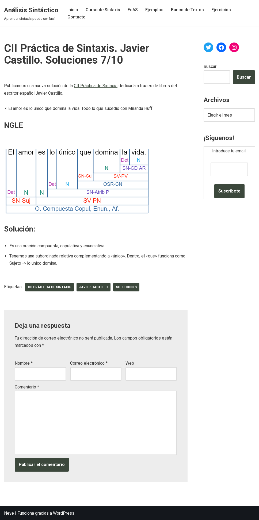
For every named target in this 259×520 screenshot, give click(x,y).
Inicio (72, 9)
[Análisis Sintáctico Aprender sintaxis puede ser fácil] (31, 13)
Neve (9, 513)
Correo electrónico (89, 363)
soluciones (126, 287)
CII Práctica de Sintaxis (95, 85)
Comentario (27, 387)
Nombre (24, 363)
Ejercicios (221, 9)
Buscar (210, 66)
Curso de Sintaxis (103, 9)
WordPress (63, 513)
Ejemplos (154, 9)
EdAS (133, 9)
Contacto (76, 17)
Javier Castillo (93, 287)
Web (129, 363)
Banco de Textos (187, 9)
